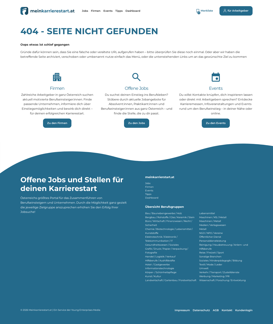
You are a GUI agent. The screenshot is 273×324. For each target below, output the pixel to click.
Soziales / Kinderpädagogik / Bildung (220, 260)
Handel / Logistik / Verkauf (160, 256)
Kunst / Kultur (153, 276)
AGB (216, 310)
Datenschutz (201, 310)
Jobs (147, 183)
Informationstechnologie (159, 268)
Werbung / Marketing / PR (214, 276)
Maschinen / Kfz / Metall (212, 217)
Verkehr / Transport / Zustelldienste (219, 272)
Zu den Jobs (136, 123)
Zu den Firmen (57, 123)
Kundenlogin (244, 310)
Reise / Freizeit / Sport (211, 252)
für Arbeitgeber (236, 10)
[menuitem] (85, 11)
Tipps (148, 194)
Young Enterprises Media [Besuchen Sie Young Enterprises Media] (85, 310)
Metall (202, 229)
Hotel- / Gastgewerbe (157, 264)
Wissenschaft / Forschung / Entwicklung (222, 280)
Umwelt (203, 268)
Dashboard (151, 197)
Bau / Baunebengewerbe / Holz (163, 213)
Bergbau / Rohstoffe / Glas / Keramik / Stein (170, 217)
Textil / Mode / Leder (210, 264)
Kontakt (227, 310)
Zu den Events (216, 123)
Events (149, 190)
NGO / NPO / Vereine (211, 233)
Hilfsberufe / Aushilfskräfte (160, 260)
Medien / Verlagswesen (212, 225)
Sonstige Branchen (210, 256)
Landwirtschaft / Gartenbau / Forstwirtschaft (170, 280)
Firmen (149, 187)
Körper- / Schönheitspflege (160, 272)
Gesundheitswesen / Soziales (162, 244)
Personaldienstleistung (212, 240)
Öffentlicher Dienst (210, 236)
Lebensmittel (207, 213)
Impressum (182, 310)
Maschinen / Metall (210, 221)
